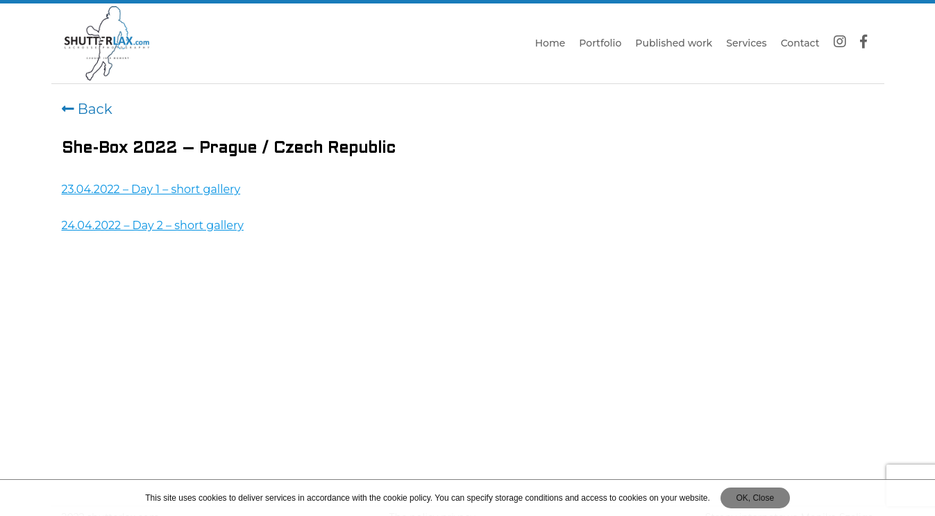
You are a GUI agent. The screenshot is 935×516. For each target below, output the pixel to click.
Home (550, 43)
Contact (800, 43)
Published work (673, 43)
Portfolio (600, 43)
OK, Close (755, 498)
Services (746, 43)
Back (87, 109)
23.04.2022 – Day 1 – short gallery (151, 189)
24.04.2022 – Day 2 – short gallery (153, 225)
